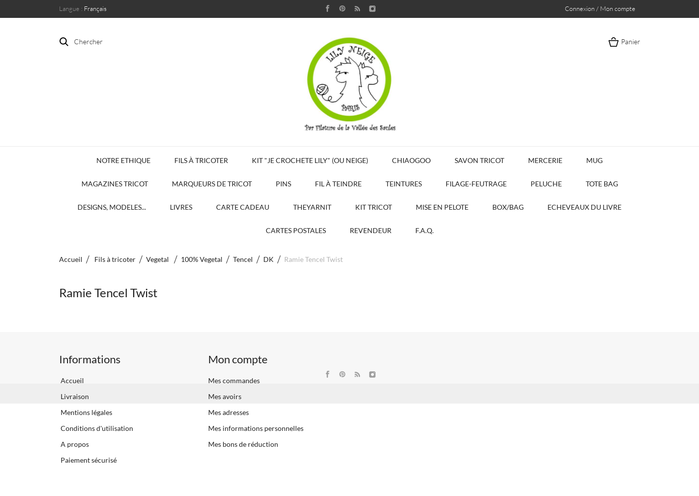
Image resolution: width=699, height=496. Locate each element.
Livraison (74, 396)
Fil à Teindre (338, 183)
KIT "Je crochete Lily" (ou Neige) (310, 160)
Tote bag (602, 183)
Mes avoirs (224, 396)
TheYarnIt (312, 207)
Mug (594, 160)
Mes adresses (228, 412)
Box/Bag (508, 207)
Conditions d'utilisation (96, 428)
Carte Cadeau (242, 207)
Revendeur (370, 230)
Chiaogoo (411, 160)
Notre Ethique (123, 160)
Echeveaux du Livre (584, 207)
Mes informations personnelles (256, 428)
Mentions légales (85, 412)
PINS (283, 183)
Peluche (546, 183)
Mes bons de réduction (243, 444)
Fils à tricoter (201, 160)
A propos (74, 444)
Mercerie (545, 160)
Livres (181, 207)
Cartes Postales (296, 230)
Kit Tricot (373, 207)
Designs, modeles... (112, 207)
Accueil (70, 259)
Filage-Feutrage (476, 183)
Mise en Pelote (442, 207)
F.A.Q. (424, 230)
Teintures (404, 183)
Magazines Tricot (114, 183)
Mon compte (238, 359)
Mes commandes (234, 380)
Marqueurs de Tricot (212, 183)
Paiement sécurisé (88, 460)
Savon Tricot (479, 160)
